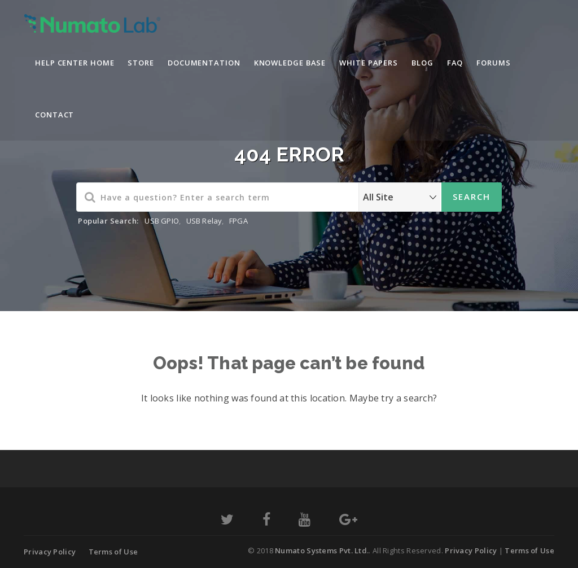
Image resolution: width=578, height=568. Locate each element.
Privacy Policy (50, 552)
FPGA (238, 221)
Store (141, 63)
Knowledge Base (290, 63)
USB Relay (204, 221)
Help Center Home (74, 63)
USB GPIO (161, 221)
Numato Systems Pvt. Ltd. (322, 550)
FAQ (455, 63)
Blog (422, 63)
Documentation (204, 63)
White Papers (368, 63)
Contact (54, 115)
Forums (493, 63)
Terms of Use (113, 552)
